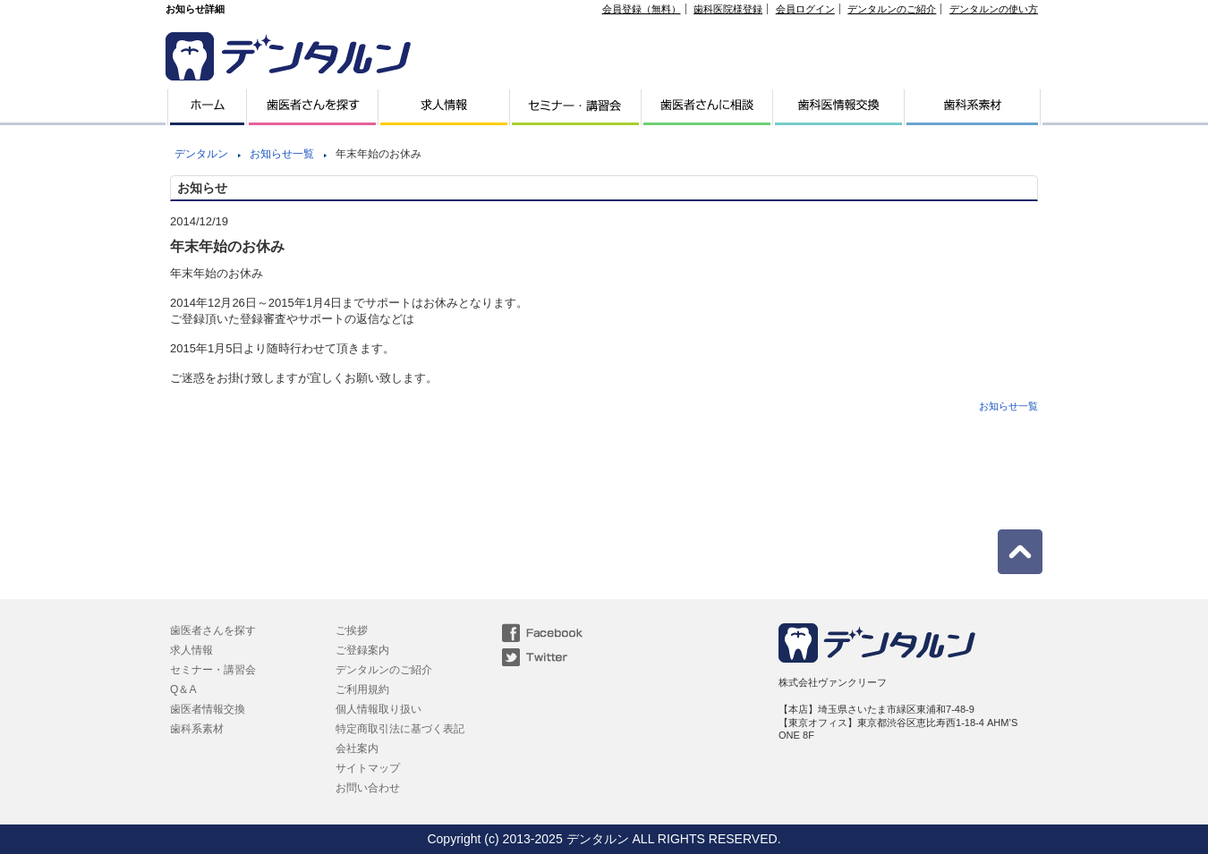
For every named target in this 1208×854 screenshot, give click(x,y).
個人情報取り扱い (378, 709)
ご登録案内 (362, 650)
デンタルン (201, 154)
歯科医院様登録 (727, 9)
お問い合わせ (368, 788)
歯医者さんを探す (213, 630)
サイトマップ (368, 768)
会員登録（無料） (641, 9)
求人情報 (191, 650)
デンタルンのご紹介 (891, 9)
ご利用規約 (362, 689)
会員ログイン (805, 9)
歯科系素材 (197, 729)
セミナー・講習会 (213, 670)
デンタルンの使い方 (993, 9)
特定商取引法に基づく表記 (400, 729)
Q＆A (183, 689)
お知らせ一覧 (282, 154)
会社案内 (357, 748)
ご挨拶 (352, 630)
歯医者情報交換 (207, 709)
